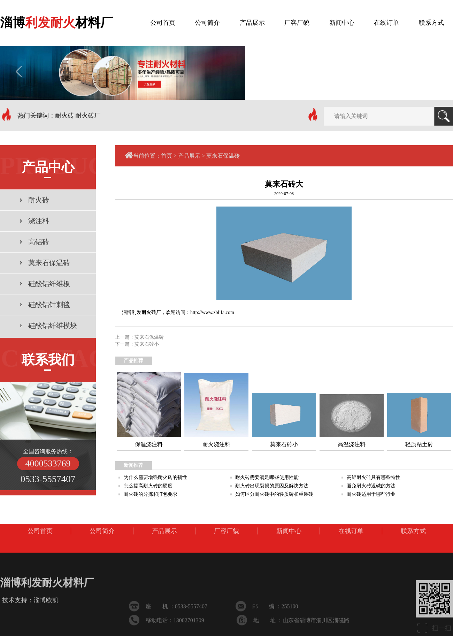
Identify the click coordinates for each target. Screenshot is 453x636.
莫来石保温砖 (223, 156)
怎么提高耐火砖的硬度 (148, 485)
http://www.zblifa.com (212, 312)
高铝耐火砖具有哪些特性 (373, 477)
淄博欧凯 (46, 615)
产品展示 (189, 156)
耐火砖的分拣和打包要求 (150, 494)
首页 (166, 156)
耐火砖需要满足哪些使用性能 (267, 477)
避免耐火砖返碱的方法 (371, 485)
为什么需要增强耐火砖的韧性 (155, 477)
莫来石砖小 (147, 344)
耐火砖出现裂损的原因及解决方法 (271, 485)
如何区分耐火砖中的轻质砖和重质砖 (274, 494)
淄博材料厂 (56, 21)
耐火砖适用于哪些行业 (371, 494)
